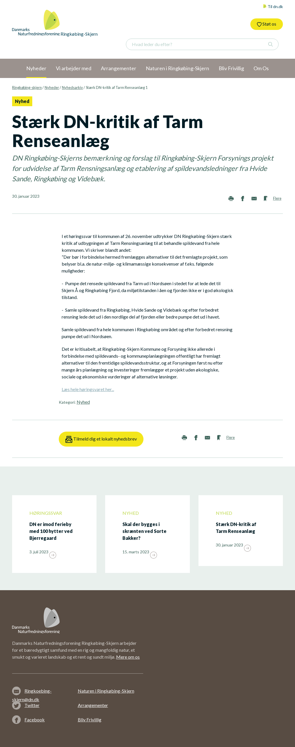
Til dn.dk (273, 6)
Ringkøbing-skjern (27, 87)
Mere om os (128, 657)
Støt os (266, 24)
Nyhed (83, 402)
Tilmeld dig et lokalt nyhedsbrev (101, 439)
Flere (277, 198)
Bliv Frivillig (89, 719)
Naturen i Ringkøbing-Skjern (106, 690)
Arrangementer (93, 705)
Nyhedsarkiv (72, 87)
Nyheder (52, 87)
